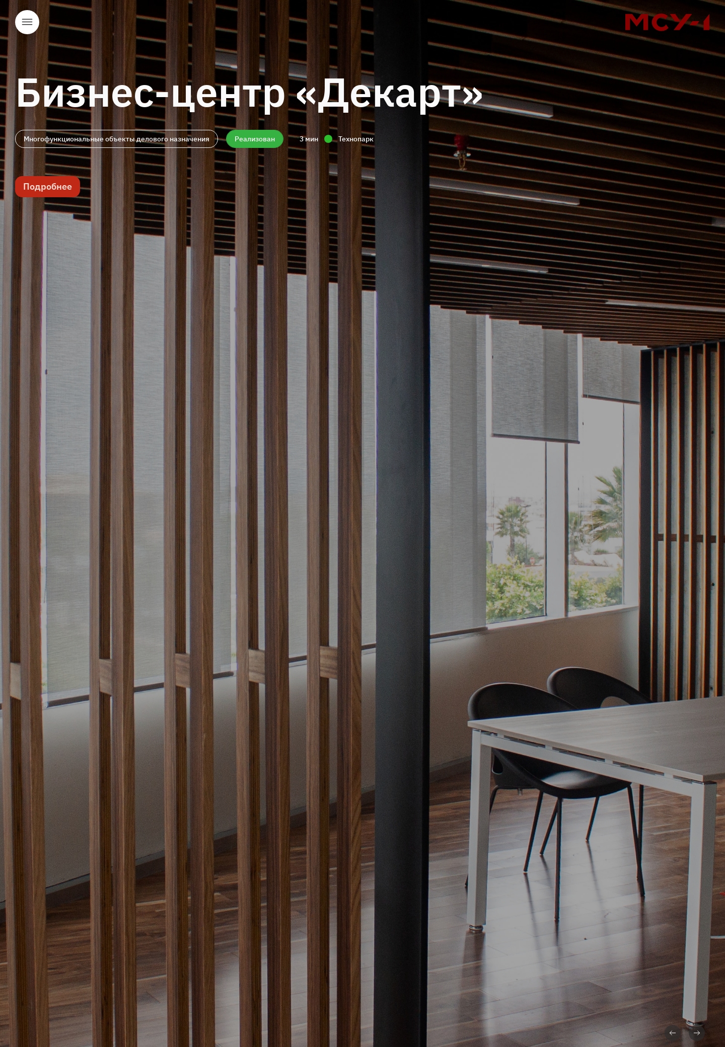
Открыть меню (27, 22)
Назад (673, 1033)
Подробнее (47, 186)
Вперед (697, 1033)
